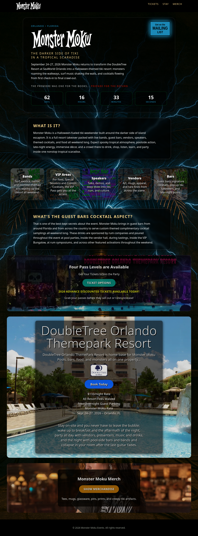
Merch (177, 4)
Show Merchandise (99, 489)
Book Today (99, 384)
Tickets (153, 4)
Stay (166, 4)
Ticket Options (99, 283)
